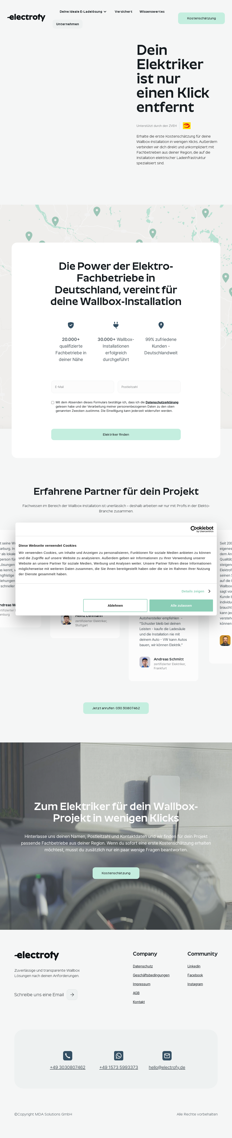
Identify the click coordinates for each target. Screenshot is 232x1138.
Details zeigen (193, 591)
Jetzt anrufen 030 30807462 (116, 708)
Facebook (195, 975)
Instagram (195, 984)
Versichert (123, 11)
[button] (80, 11)
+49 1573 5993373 (118, 1067)
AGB (136, 993)
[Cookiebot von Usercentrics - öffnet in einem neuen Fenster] (193, 529)
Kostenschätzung (201, 18)
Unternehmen (67, 24)
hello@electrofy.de (167, 1067)
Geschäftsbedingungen (151, 975)
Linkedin (193, 966)
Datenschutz (143, 966)
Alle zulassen (181, 605)
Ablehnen (115, 605)
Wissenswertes (152, 11)
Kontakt (139, 1002)
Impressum (141, 984)
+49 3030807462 (67, 1067)
